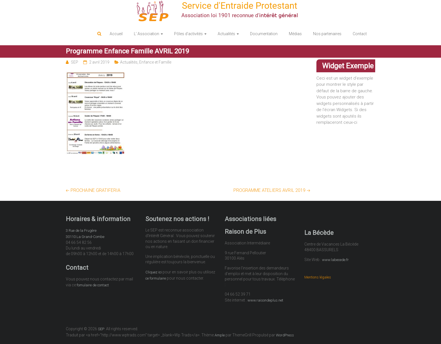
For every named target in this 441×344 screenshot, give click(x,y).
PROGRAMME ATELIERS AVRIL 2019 (271, 190)
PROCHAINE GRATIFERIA (93, 190)
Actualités (226, 34)
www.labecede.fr (335, 260)
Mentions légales (317, 277)
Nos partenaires (327, 34)
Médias (295, 34)
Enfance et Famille (155, 62)
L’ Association (146, 34)
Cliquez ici (153, 272)
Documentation (264, 34)
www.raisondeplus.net (265, 300)
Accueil (116, 34)
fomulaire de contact (93, 285)
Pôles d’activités (188, 34)
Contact (360, 34)
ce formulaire (155, 278)
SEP (74, 62)
